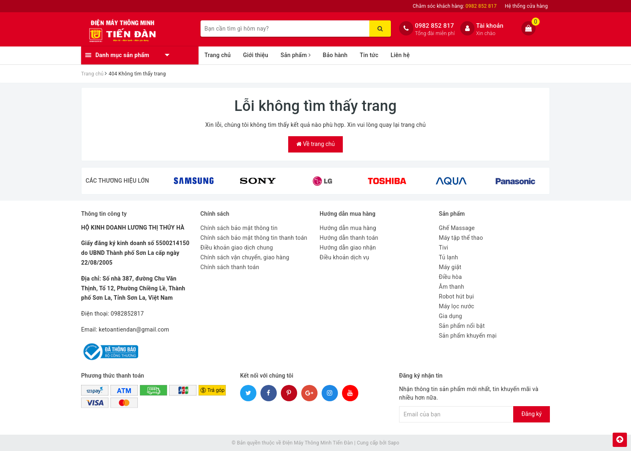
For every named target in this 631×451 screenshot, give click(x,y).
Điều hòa (450, 277)
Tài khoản (489, 25)
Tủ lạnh (448, 257)
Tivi (443, 247)
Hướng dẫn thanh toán (349, 237)
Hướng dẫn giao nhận (348, 247)
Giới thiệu (255, 55)
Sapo (393, 443)
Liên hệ (400, 55)
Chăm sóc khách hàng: (455, 6)
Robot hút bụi (456, 296)
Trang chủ (218, 55)
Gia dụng (450, 316)
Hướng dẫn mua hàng (348, 228)
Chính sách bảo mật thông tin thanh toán (254, 237)
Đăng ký (531, 414)
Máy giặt (450, 267)
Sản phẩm (295, 55)
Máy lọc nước (456, 306)
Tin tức (369, 55)
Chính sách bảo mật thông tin (239, 228)
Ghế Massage (457, 228)
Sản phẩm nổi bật (462, 326)
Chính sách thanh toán (230, 267)
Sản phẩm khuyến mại (468, 335)
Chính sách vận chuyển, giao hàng (245, 257)
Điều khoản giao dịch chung (237, 247)
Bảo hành (335, 55)
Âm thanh (451, 286)
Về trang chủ (315, 144)
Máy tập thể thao (461, 237)
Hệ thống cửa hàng (526, 6)
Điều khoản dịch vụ (344, 257)
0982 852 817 (434, 25)
